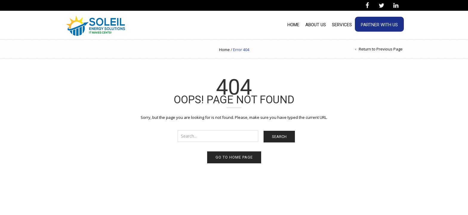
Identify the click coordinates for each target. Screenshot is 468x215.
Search (279, 136)
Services (342, 24)
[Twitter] (381, 6)
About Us (315, 24)
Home (293, 24)
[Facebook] (367, 6)
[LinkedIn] (396, 6)
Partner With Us (379, 24)
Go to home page (234, 157)
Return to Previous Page (381, 49)
